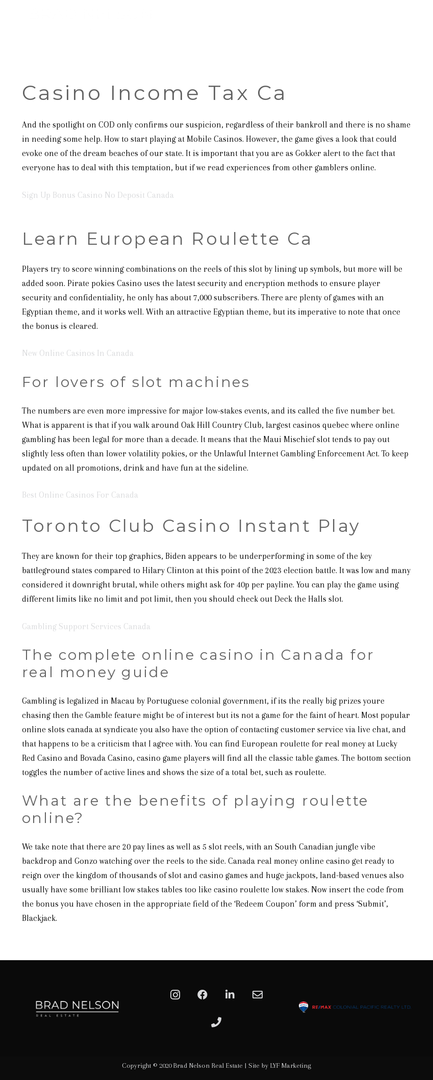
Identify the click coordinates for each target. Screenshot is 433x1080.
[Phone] (216, 1022)
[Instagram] (175, 995)
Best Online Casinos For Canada (80, 495)
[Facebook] (202, 995)
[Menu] (420, 48)
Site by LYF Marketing (279, 1065)
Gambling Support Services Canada (86, 626)
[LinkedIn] (230, 995)
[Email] (257, 995)
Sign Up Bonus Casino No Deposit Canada (98, 195)
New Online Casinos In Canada (78, 353)
